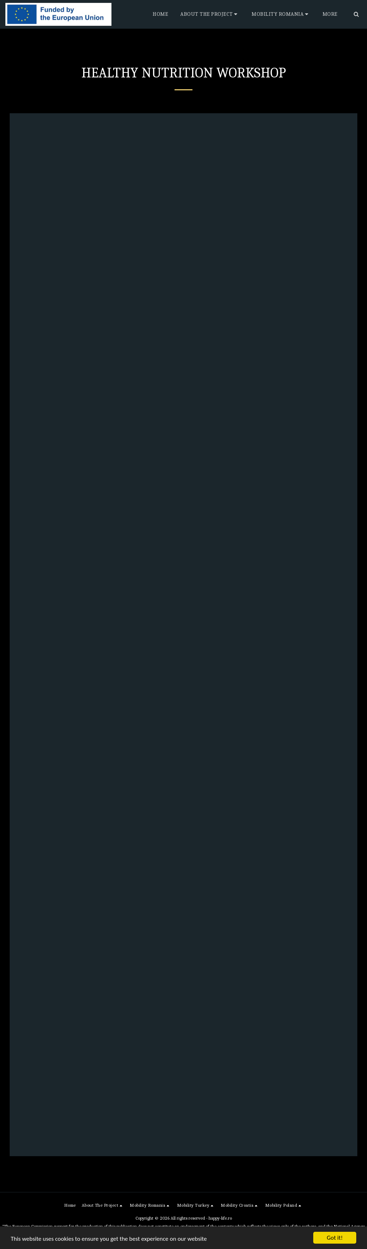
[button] (210, 14)
